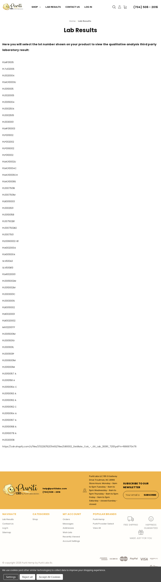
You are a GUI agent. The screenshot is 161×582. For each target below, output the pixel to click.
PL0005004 (8, 102)
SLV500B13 (7, 267)
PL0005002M (9, 280)
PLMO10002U (9, 161)
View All (97, 527)
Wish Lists (67, 532)
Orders (66, 519)
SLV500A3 (7, 261)
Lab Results (53, 7)
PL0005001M (8, 333)
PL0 (4, 188)
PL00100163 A (9, 393)
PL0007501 (8, 234)
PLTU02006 (8, 69)
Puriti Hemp (99, 519)
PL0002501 (7, 208)
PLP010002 (7, 155)
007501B (10, 188)
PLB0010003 (8, 201)
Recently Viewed (71, 536)
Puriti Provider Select (103, 523)
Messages (68, 523)
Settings (11, 577)
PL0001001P (8, 353)
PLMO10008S (9, 181)
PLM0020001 (8, 274)
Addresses (68, 527)
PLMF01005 (8, 62)
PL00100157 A (9, 373)
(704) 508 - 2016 (145, 7)
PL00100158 (8, 214)
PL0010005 (8, 88)
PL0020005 (8, 95)
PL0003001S (8, 300)
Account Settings (71, 541)
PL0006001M (9, 360)
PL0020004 (8, 75)
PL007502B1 (8, 221)
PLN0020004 (9, 247)
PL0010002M (8, 287)
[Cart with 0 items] (125, 7)
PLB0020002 (8, 320)
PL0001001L (8, 347)
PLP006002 (8, 148)
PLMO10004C (9, 168)
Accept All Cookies (49, 577)
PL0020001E (8, 439)
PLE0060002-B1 (10, 241)
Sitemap (6, 532)
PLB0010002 (8, 307)
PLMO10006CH (10, 174)
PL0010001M (8, 367)
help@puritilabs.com (55, 488)
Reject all (27, 577)
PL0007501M (8, 194)
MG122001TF (8, 327)
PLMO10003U (9, 82)
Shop (36, 7)
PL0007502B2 (9, 227)
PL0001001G (8, 340)
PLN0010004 (8, 254)
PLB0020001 (8, 314)
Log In (88, 7)
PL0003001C (8, 294)
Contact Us (72, 7)
